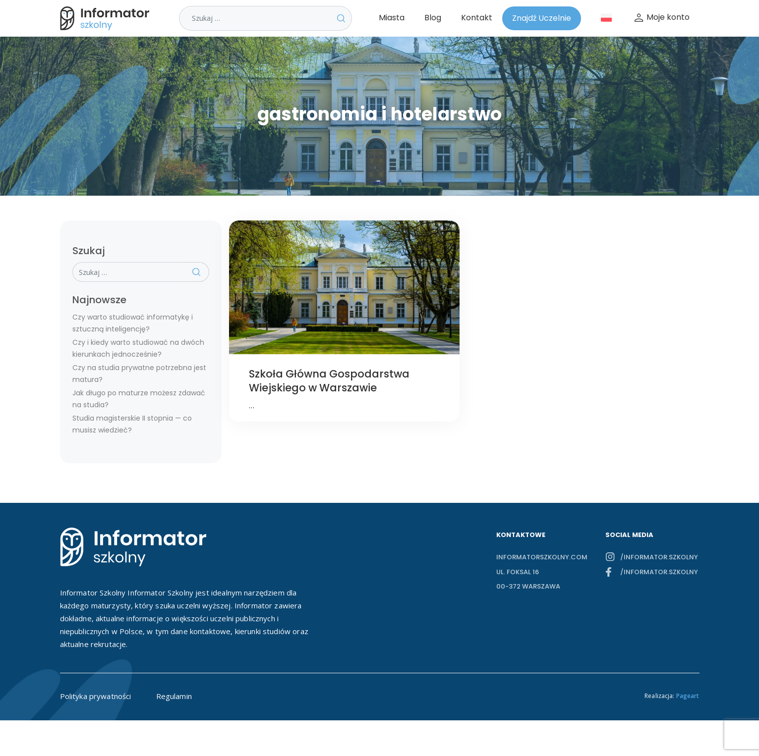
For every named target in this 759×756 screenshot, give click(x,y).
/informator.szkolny (659, 557)
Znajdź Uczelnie (541, 18)
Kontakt (476, 17)
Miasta (392, 17)
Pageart (688, 696)
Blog (432, 17)
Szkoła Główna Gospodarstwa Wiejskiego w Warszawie (329, 381)
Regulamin (174, 696)
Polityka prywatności (95, 696)
